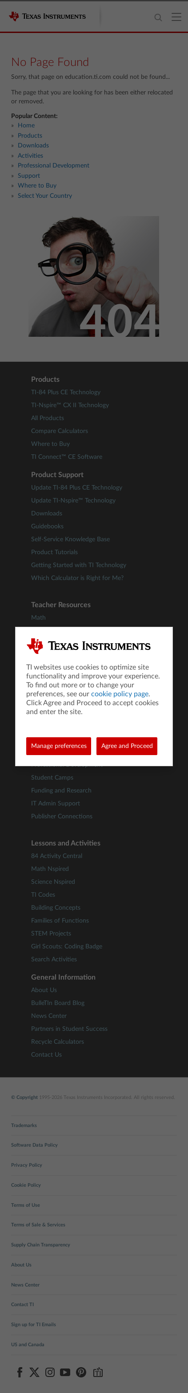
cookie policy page (119, 694)
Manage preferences (59, 746)
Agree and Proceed (127, 746)
